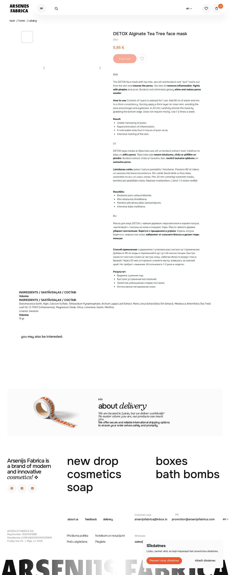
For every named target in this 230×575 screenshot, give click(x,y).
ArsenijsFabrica (19, 8)
